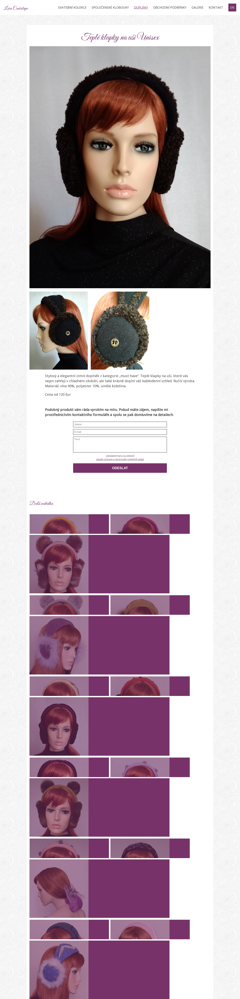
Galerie (197, 7)
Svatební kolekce (72, 7)
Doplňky (141, 7)
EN (232, 7)
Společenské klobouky (110, 7)
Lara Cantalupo (26, 7)
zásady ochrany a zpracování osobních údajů (120, 459)
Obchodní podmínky (169, 7)
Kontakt (216, 7)
